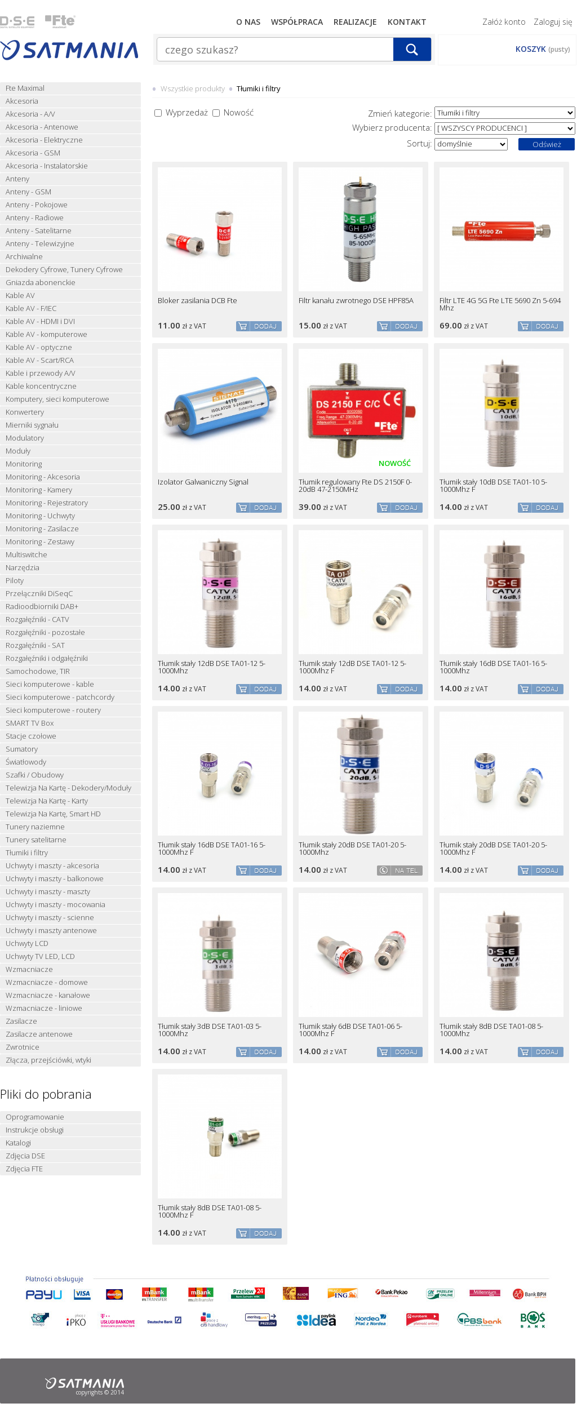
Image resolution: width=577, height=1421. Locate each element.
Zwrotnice (22, 1047)
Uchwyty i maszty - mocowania (55, 904)
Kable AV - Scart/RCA (40, 360)
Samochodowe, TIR (38, 671)
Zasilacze (21, 1021)
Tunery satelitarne (36, 839)
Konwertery (25, 412)
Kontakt (407, 21)
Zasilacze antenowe (39, 1034)
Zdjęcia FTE (24, 1169)
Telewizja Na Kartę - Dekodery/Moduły (68, 788)
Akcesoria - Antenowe (42, 127)
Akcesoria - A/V (30, 114)
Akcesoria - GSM (33, 153)
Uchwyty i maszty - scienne (50, 917)
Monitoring (24, 464)
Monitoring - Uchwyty (40, 515)
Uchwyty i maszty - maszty (48, 891)
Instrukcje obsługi (35, 1130)
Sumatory (22, 749)
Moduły (18, 451)
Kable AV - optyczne (39, 347)
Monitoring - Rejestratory (47, 503)
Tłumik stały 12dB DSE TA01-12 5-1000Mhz (211, 667)
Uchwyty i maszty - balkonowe (55, 878)
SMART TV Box (30, 723)
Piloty (15, 580)
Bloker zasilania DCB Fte (197, 300)
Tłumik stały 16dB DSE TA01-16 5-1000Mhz (493, 667)
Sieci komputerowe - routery (53, 710)
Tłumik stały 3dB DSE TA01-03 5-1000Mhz (209, 1030)
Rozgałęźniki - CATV (37, 619)
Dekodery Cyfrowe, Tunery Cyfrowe (64, 269)
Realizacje (355, 21)
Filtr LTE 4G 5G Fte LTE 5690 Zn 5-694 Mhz (500, 304)
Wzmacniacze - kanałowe (48, 995)
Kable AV (20, 295)
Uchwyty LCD (27, 943)
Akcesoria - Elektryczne (44, 140)
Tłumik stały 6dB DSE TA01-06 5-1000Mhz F (350, 1030)
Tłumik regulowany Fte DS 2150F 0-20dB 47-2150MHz (355, 485)
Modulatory (25, 438)
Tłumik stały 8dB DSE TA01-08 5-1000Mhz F (209, 1211)
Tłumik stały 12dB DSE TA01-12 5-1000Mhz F (352, 667)
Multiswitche (26, 554)
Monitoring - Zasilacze (42, 528)
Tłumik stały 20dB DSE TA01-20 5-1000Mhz (352, 848)
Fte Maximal (25, 88)
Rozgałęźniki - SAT (35, 645)
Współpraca (297, 21)
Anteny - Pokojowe (37, 204)
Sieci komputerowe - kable (50, 684)
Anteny (17, 179)
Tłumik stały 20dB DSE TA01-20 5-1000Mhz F (493, 848)
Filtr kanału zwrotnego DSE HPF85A (356, 300)
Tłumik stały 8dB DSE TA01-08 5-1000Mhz (491, 1030)
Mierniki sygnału (32, 425)
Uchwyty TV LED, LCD (40, 956)
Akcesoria (22, 101)
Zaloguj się (553, 21)
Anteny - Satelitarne (39, 230)
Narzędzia (22, 567)
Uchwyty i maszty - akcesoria (52, 865)
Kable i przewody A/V (41, 373)
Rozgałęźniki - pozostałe (45, 632)
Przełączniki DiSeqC (39, 593)
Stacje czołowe (31, 736)
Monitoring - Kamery (39, 490)
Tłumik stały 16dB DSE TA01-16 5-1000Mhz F (211, 848)
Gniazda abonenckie (41, 282)
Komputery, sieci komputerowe (57, 399)
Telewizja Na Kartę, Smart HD (53, 814)
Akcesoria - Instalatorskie (47, 166)
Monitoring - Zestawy (40, 541)
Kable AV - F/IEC (31, 308)
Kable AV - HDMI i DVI (40, 321)
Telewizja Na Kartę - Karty (47, 801)
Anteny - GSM (28, 192)
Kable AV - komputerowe (46, 334)
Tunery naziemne (35, 827)
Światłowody (26, 762)
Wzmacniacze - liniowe (44, 1008)
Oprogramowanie (35, 1117)
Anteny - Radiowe (35, 217)
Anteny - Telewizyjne (40, 243)
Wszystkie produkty (193, 88)
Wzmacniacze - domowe (47, 982)
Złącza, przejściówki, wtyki (48, 1060)
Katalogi (18, 1143)
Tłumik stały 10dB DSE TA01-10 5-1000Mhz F (493, 485)
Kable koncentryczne (41, 386)
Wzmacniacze (29, 969)
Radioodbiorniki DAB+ (42, 606)
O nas (248, 21)
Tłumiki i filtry (27, 852)
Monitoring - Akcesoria (43, 477)
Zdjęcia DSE (25, 1156)
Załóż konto (504, 21)
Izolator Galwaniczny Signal (203, 482)
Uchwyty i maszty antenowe (51, 930)
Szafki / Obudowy (35, 775)
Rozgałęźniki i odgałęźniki (47, 658)
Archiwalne (24, 256)
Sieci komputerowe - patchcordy (60, 697)
